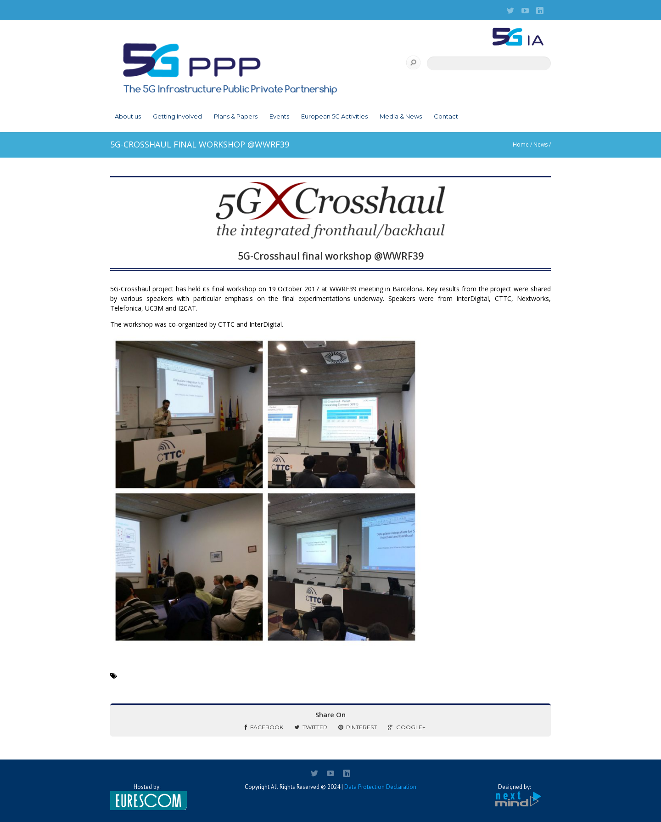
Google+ (407, 727)
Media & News (401, 116)
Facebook (264, 727)
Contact (446, 116)
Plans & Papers (236, 116)
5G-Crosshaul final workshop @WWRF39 (331, 255)
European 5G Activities (334, 116)
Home (521, 144)
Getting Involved (177, 116)
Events (279, 116)
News (540, 144)
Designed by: (514, 795)
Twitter (310, 727)
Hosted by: (147, 797)
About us (128, 116)
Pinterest (357, 727)
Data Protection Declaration (380, 787)
